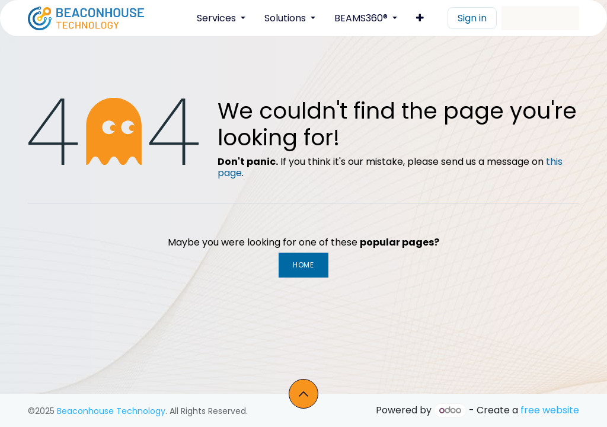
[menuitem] (221, 18)
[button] (303, 394)
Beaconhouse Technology (111, 411)
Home (303, 265)
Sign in (472, 18)
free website (549, 410)
